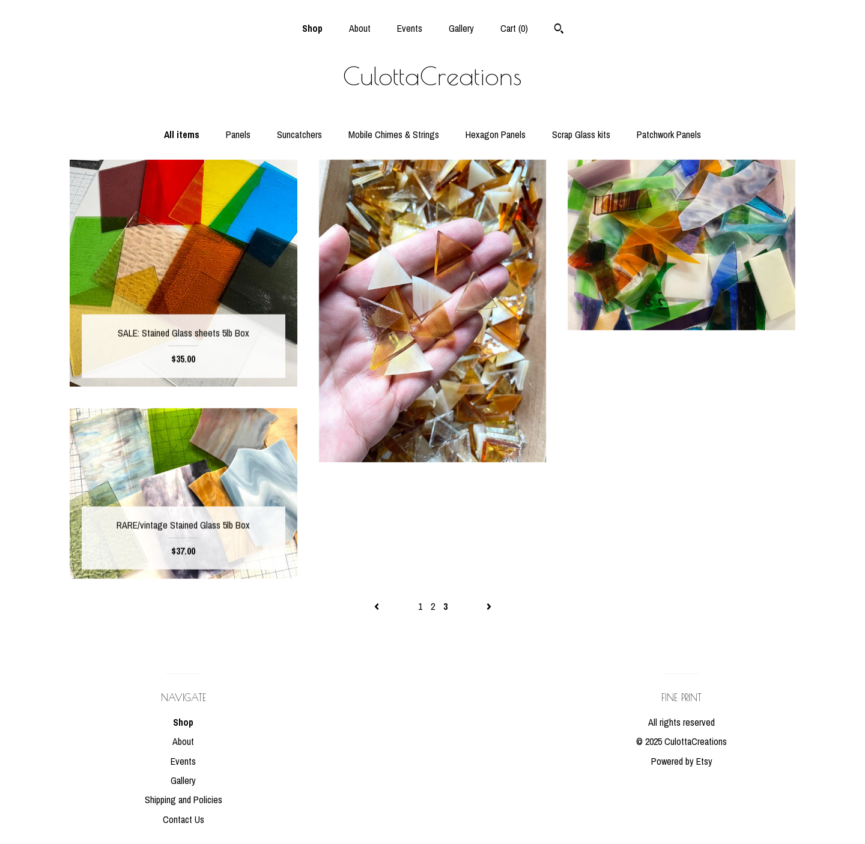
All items (181, 134)
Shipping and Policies (183, 799)
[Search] (558, 30)
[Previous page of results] (378, 606)
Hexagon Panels (496, 134)
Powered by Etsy (681, 761)
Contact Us (183, 819)
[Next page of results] (489, 606)
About (360, 28)
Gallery (461, 28)
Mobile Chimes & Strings (393, 134)
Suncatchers (299, 134)
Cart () (514, 28)
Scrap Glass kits (581, 134)
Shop (312, 28)
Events (409, 28)
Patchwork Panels (669, 134)
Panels (238, 134)
